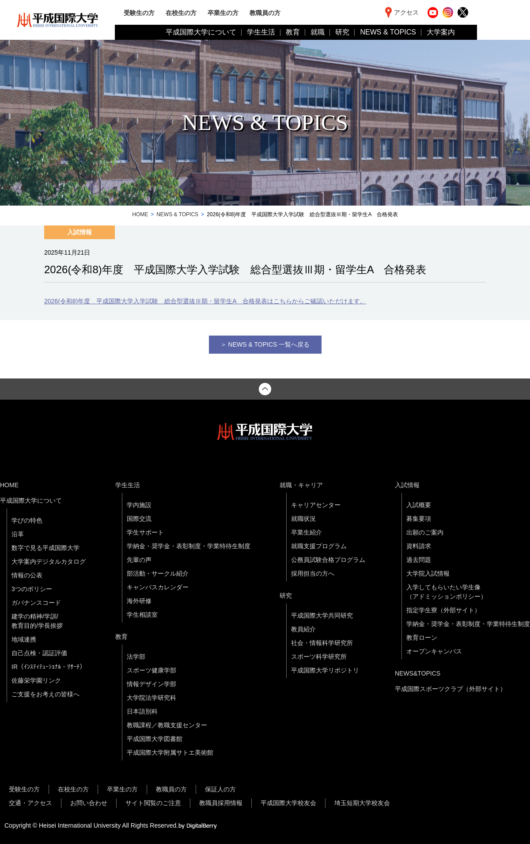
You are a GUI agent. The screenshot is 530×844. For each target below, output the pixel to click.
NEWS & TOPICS (388, 32)
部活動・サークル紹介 (158, 573)
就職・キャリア (301, 485)
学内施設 (139, 504)
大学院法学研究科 (151, 697)
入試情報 (407, 485)
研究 (342, 32)
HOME (140, 214)
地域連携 (23, 639)
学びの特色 (26, 520)
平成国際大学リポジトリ (325, 670)
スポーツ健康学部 (151, 670)
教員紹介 (303, 629)
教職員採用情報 (220, 802)
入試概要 (418, 504)
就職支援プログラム (319, 546)
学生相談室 (142, 614)
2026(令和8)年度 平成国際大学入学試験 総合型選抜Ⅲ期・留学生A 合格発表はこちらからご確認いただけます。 (205, 301)
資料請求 (418, 546)
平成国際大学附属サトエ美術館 (170, 752)
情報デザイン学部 (151, 683)
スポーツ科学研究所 (319, 656)
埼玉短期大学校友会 (362, 802)
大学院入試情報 (428, 573)
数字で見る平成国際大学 (45, 547)
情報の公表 (26, 575)
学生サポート (145, 532)
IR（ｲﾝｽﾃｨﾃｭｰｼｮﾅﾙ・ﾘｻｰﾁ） (48, 666)
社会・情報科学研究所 (322, 642)
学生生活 (261, 32)
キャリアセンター (316, 504)
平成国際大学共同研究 (322, 615)
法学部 (136, 656)
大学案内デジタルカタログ (48, 561)
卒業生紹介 (306, 532)
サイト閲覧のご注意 (153, 802)
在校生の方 (181, 12)
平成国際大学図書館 (154, 738)
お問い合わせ (88, 802)
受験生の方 (139, 12)
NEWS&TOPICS (417, 673)
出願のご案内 (424, 532)
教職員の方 (265, 12)
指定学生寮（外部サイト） (443, 610)
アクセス (406, 12)
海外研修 (139, 600)
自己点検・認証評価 (39, 653)
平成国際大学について (201, 32)
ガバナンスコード (36, 602)
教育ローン (421, 637)
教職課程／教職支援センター (167, 725)
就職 (317, 32)
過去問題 (418, 559)
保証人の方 (220, 789)
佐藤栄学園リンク (36, 680)
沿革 (17, 534)
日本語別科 (142, 711)
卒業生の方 (223, 12)
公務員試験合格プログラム (328, 559)
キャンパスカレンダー (158, 587)
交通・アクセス (30, 802)
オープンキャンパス (434, 651)
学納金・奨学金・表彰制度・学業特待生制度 (188, 546)
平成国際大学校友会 (288, 802)
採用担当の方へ (312, 573)
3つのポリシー (31, 588)
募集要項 (418, 518)
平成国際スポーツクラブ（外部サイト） (450, 688)
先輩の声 (139, 559)
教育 (293, 32)
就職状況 (303, 518)
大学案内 (441, 32)
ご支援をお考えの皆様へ (45, 694)
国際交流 (139, 518)
